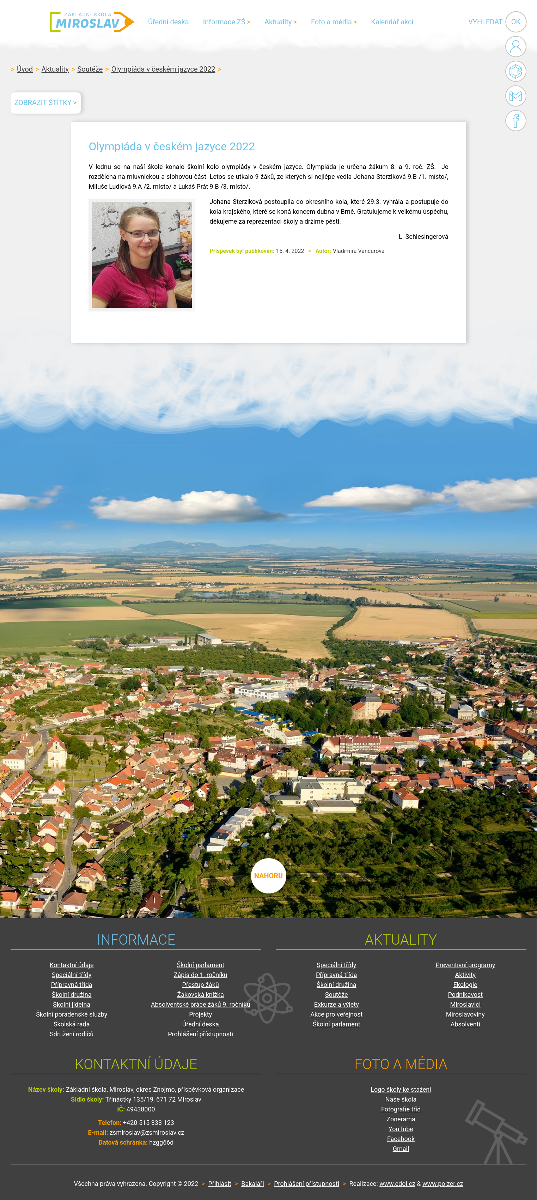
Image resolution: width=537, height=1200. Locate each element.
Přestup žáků (200, 984)
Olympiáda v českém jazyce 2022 (163, 69)
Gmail (514, 96)
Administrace (515, 46)
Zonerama (400, 1119)
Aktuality (278, 22)
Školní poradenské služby (71, 1014)
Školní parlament (200, 965)
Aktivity (465, 974)
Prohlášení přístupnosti (200, 1034)
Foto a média (331, 22)
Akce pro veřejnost (336, 1014)
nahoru (268, 876)
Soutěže (90, 69)
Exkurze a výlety (336, 1004)
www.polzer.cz (442, 1183)
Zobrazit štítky (42, 102)
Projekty (200, 1014)
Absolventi (465, 1024)
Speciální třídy (71, 974)
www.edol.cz (397, 1183)
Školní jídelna (71, 1004)
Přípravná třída (71, 984)
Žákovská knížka (200, 994)
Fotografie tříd (401, 1109)
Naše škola (401, 1099)
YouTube (401, 1129)
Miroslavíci (465, 1004)
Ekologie (465, 984)
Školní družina (72, 994)
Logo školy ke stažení (401, 1089)
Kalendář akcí (392, 22)
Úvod (25, 69)
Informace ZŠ (224, 22)
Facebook (515, 120)
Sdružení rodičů (71, 1034)
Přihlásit (219, 1183)
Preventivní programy (465, 965)
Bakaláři (515, 71)
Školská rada (72, 1024)
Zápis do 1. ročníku (200, 974)
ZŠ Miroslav (91, 22)
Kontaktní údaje (72, 965)
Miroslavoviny (465, 1014)
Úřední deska (168, 22)
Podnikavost (465, 994)
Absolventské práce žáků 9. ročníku (200, 1004)
